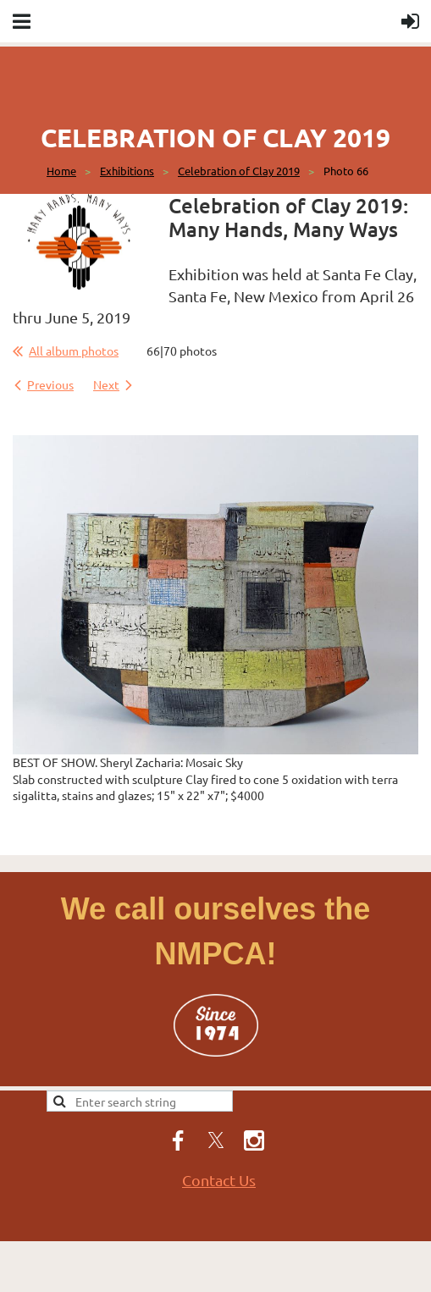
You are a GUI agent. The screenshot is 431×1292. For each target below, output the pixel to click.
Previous (50, 384)
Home (61, 170)
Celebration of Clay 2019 (239, 170)
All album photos (74, 350)
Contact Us (219, 1180)
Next (106, 384)
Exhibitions (127, 170)
